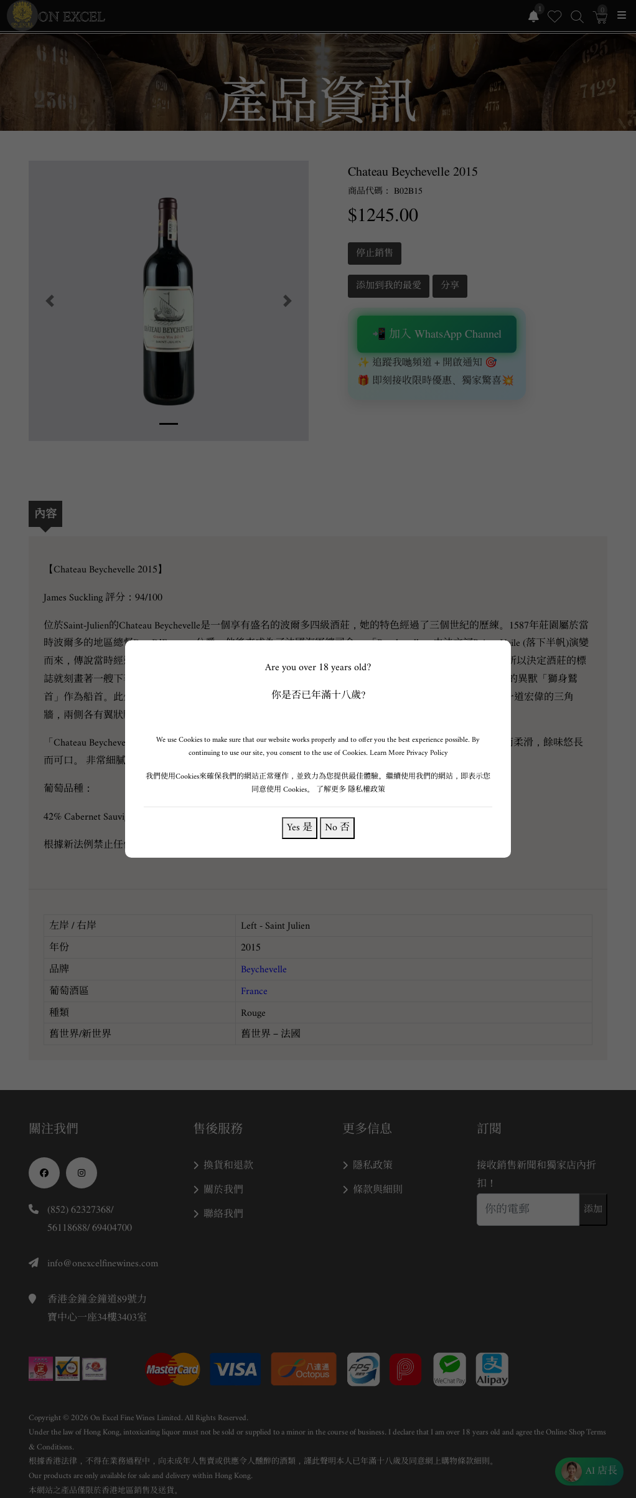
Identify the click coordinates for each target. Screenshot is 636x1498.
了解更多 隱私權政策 (350, 789)
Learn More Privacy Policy (409, 752)
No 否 (337, 827)
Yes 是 (299, 827)
